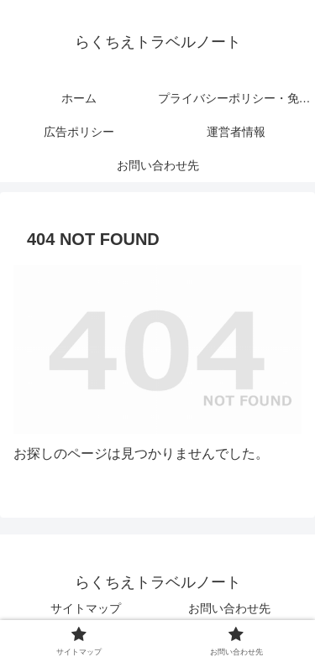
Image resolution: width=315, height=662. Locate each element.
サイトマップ (85, 608)
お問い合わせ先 (229, 608)
